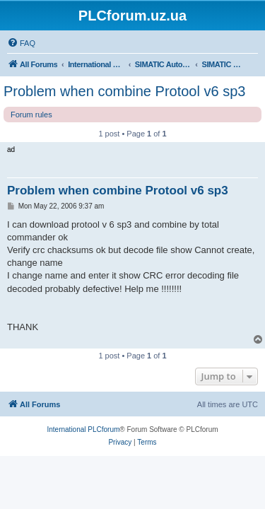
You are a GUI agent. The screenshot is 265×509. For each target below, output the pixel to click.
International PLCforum (83, 429)
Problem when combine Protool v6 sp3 (124, 91)
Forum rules (31, 114)
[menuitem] (21, 43)
